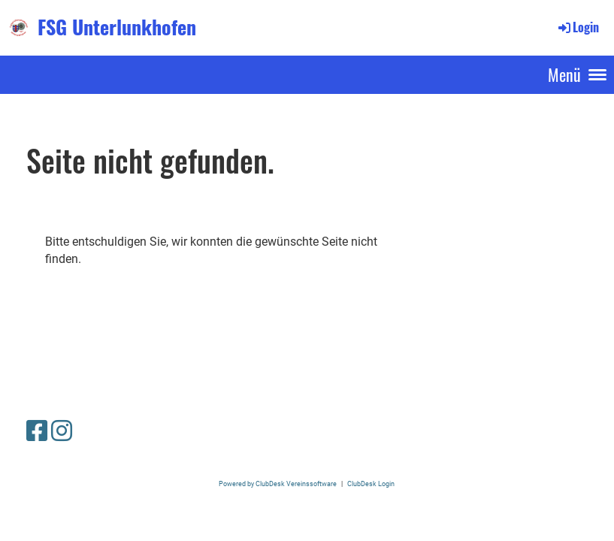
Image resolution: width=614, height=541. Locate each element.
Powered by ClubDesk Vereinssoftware (278, 483)
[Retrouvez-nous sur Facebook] (36, 431)
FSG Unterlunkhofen (117, 27)
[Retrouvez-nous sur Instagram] (61, 431)
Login (577, 27)
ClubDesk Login (371, 483)
